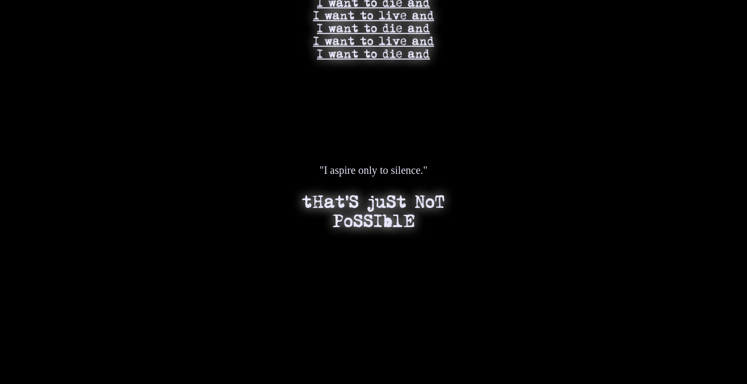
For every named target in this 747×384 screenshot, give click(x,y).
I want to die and (373, 25)
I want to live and (373, 12)
